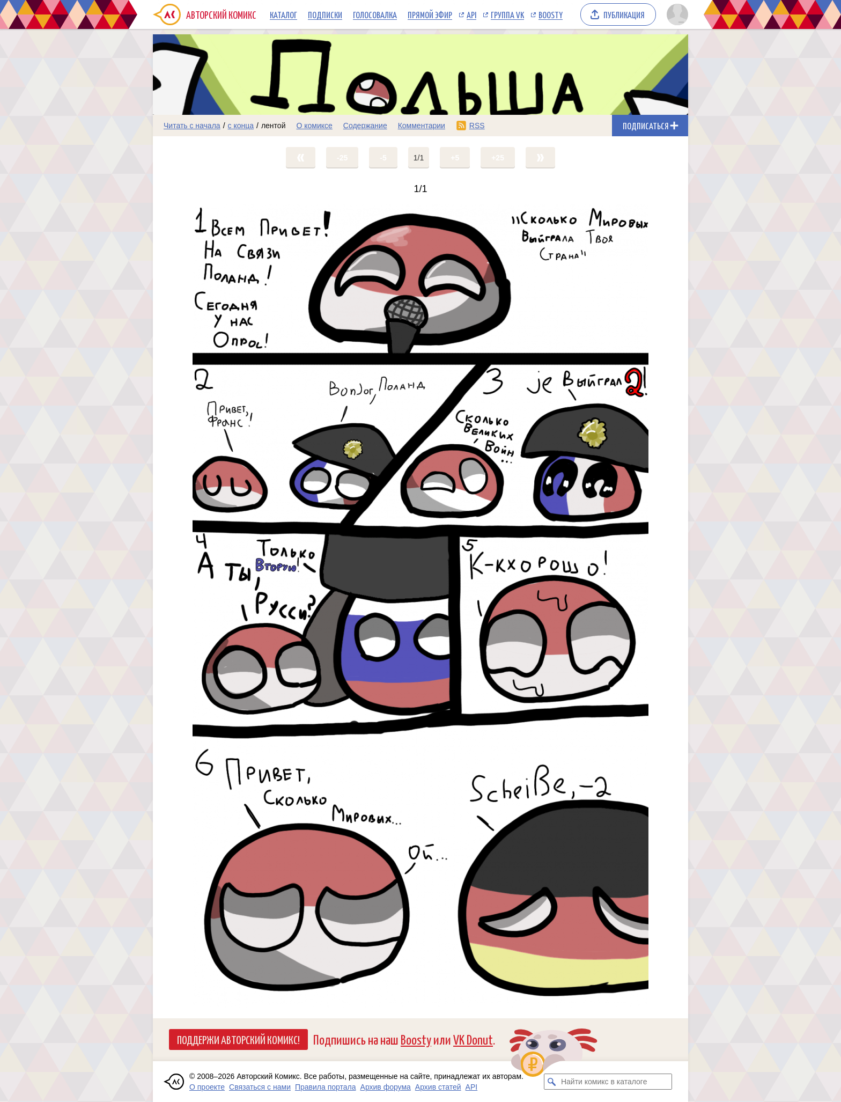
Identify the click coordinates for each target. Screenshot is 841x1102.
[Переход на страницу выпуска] (420, 606)
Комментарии (421, 125)
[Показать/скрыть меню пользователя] (675, 14)
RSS (477, 125)
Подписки (325, 14)
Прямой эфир (430, 14)
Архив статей (438, 1087)
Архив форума (385, 1087)
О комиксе (314, 125)
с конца (241, 125)
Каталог (283, 14)
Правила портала (325, 1087)
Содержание (365, 125)
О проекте (207, 1087)
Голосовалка (375, 14)
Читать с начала (192, 125)
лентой (273, 125)
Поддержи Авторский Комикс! (238, 1039)
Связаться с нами (260, 1087)
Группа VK (507, 14)
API (471, 14)
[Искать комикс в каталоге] (551, 1081)
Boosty (550, 14)
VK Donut (473, 1039)
